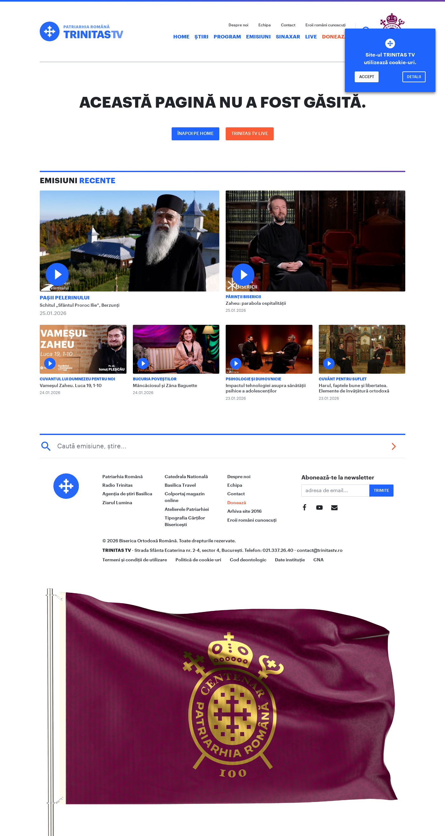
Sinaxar (288, 36)
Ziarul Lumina (117, 502)
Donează (335, 36)
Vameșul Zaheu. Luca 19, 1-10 (71, 386)
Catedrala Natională (186, 476)
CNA (318, 560)
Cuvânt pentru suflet (343, 379)
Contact (288, 25)
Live (311, 36)
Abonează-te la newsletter (337, 477)
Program (227, 36)
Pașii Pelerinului (65, 297)
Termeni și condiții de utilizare (134, 560)
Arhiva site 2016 (244, 511)
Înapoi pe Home (195, 133)
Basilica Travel (180, 485)
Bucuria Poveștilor (154, 379)
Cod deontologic (248, 560)
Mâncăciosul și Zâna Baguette (165, 386)
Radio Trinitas (117, 485)
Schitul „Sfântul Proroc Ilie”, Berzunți (80, 305)
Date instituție (290, 560)
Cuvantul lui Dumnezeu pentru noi (77, 379)
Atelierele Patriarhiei (187, 509)
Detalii (414, 77)
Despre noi (238, 25)
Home (181, 36)
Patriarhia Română (122, 476)
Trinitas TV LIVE (249, 133)
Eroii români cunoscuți (325, 25)
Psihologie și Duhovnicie (253, 379)
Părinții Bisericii (243, 297)
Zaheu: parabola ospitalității (256, 303)
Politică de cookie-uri (198, 560)
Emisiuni (258, 36)
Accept (366, 77)
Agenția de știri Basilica (127, 494)
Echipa (264, 25)
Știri (202, 36)
